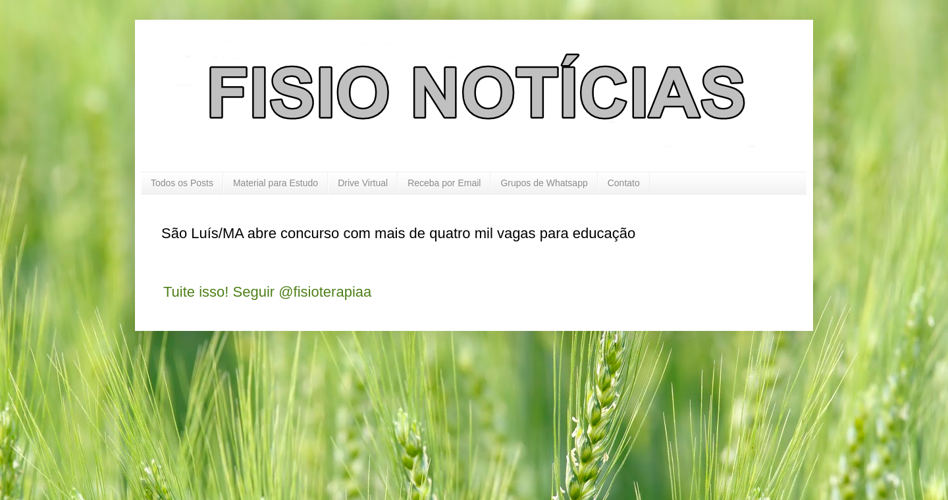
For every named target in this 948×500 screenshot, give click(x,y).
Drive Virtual (363, 183)
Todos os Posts (182, 183)
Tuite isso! (195, 292)
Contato (624, 183)
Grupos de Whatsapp (543, 183)
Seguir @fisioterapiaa (302, 292)
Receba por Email (444, 183)
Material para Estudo (275, 183)
